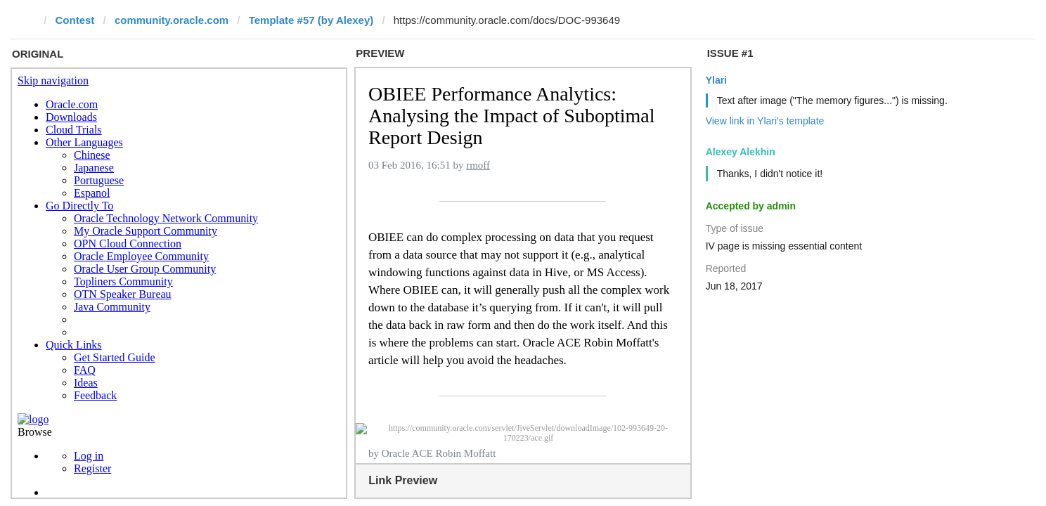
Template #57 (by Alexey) (311, 20)
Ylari (716, 80)
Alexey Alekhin (740, 151)
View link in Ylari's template (765, 120)
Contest (75, 20)
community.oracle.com (171, 20)
